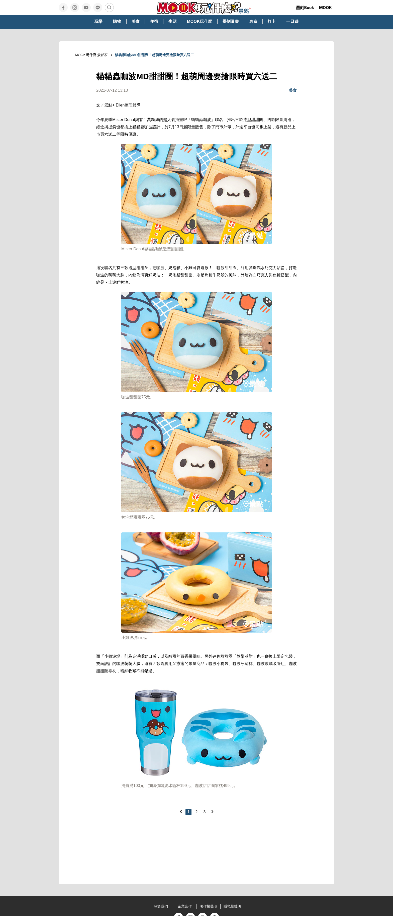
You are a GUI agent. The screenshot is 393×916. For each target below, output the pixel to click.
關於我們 (161, 906)
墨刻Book (305, 7)
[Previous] (180, 811)
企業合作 (185, 906)
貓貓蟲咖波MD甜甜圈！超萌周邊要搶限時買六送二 (154, 55)
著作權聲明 (208, 906)
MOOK (325, 7)
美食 (293, 90)
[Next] (212, 811)
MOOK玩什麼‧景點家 (91, 55)
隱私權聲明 (232, 906)
